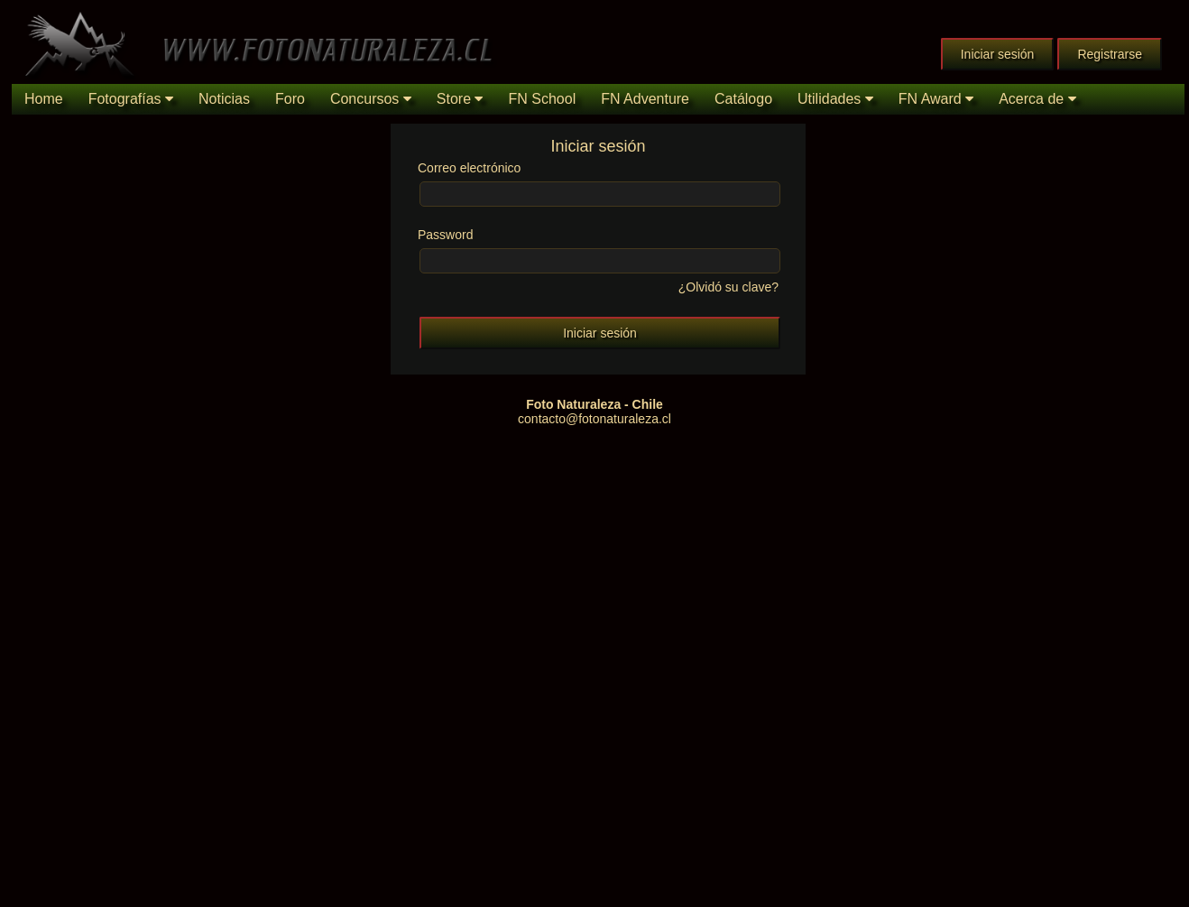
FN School (542, 98)
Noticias (224, 98)
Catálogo (743, 98)
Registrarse (1109, 54)
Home (43, 98)
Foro (290, 98)
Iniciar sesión (998, 54)
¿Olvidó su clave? (727, 287)
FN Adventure (645, 98)
